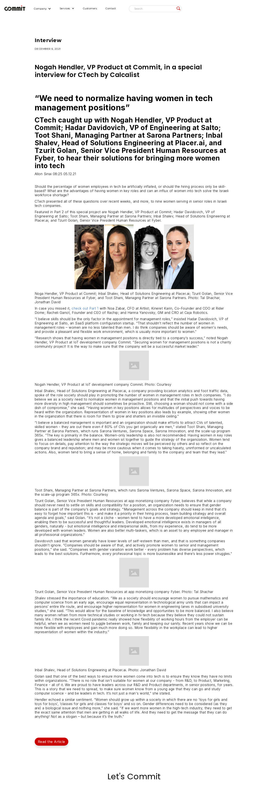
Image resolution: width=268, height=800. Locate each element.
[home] (14, 8)
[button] (42, 8)
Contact (110, 8)
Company (40, 8)
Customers (90, 8)
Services (65, 8)
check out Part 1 (85, 308)
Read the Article (51, 742)
